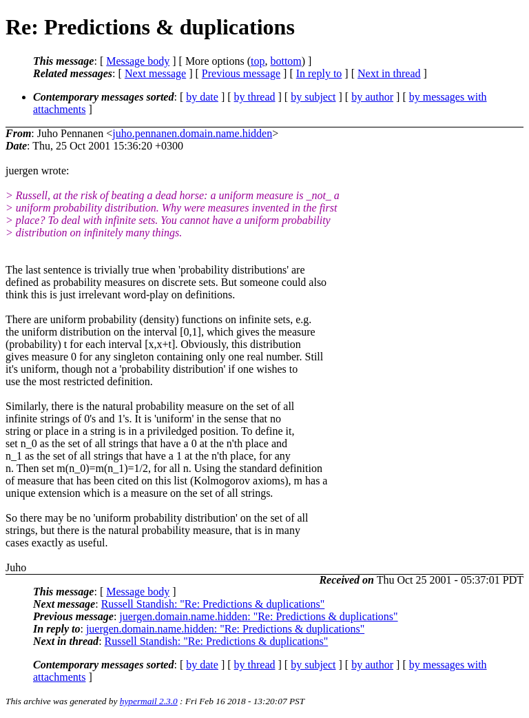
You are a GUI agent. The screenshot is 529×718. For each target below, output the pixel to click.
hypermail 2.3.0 (149, 701)
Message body (137, 61)
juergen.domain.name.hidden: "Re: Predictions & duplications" (258, 616)
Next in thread (389, 73)
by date (202, 97)
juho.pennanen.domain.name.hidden (192, 133)
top (257, 61)
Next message (155, 73)
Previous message (241, 73)
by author (372, 97)
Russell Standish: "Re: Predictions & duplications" (213, 604)
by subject (313, 97)
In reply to (319, 73)
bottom (285, 61)
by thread (255, 97)
